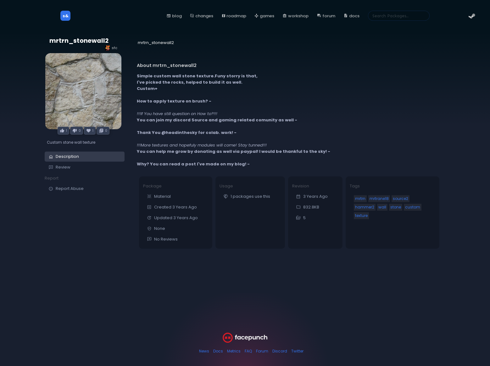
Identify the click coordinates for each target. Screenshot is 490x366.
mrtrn (360, 198)
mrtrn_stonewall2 (79, 40)
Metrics (234, 351)
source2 (400, 198)
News (204, 351)
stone (395, 207)
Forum (262, 351)
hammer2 (364, 207)
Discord (279, 351)
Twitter (297, 351)
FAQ (248, 351)
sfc (111, 48)
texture (361, 215)
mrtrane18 (379, 198)
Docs (218, 351)
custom (412, 207)
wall (382, 207)
